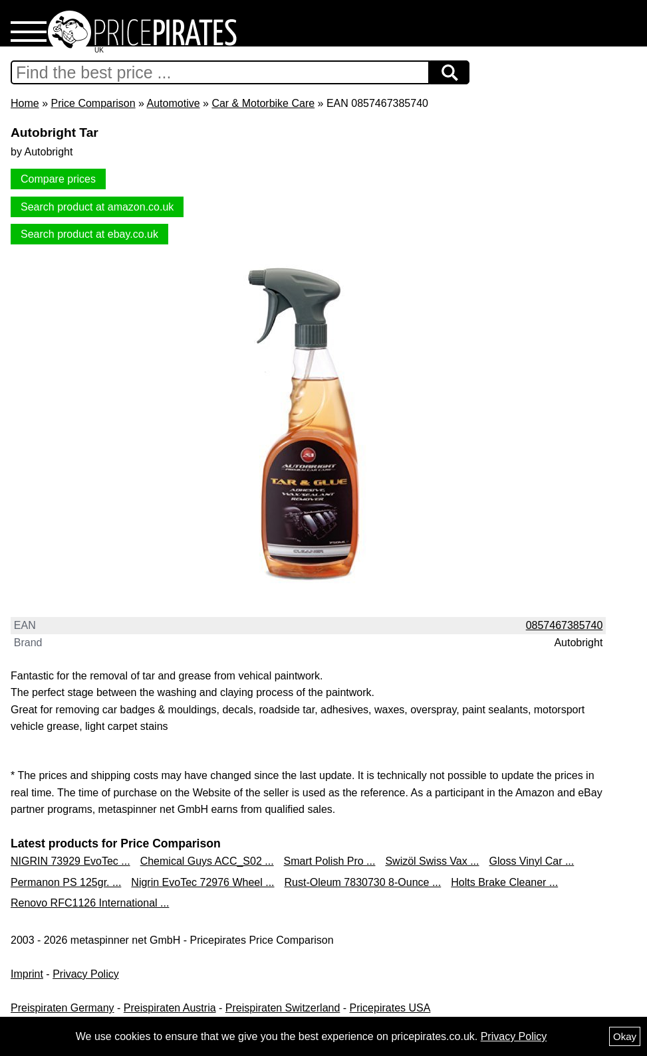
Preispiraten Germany (62, 1007)
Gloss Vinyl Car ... (532, 861)
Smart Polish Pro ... (330, 861)
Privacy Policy (86, 974)
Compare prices (58, 179)
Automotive (173, 103)
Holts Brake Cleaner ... (504, 882)
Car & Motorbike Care (263, 103)
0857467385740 (564, 625)
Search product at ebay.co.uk (89, 234)
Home (25, 103)
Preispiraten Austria (170, 1007)
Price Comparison (93, 103)
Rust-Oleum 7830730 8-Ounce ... (363, 882)
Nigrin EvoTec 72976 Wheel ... (202, 882)
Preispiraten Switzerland (282, 1007)
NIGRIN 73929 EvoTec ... (70, 861)
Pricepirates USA (390, 1007)
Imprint (27, 974)
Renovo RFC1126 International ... (90, 903)
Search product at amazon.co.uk (97, 207)
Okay (624, 1036)
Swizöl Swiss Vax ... (432, 861)
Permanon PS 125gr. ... (66, 882)
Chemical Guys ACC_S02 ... (207, 861)
